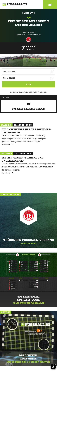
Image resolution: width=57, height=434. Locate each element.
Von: (5, 71)
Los (28, 84)
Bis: (4, 78)
